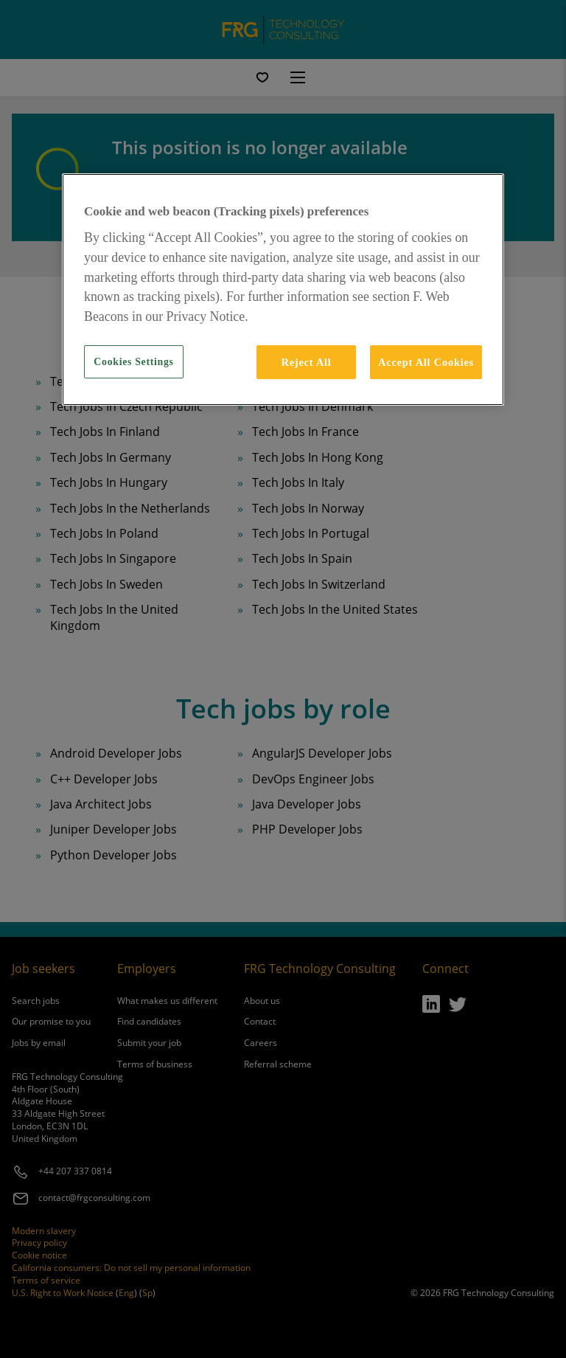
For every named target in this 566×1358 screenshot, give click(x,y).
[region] (283, 289)
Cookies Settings (133, 361)
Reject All (306, 362)
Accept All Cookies (426, 362)
